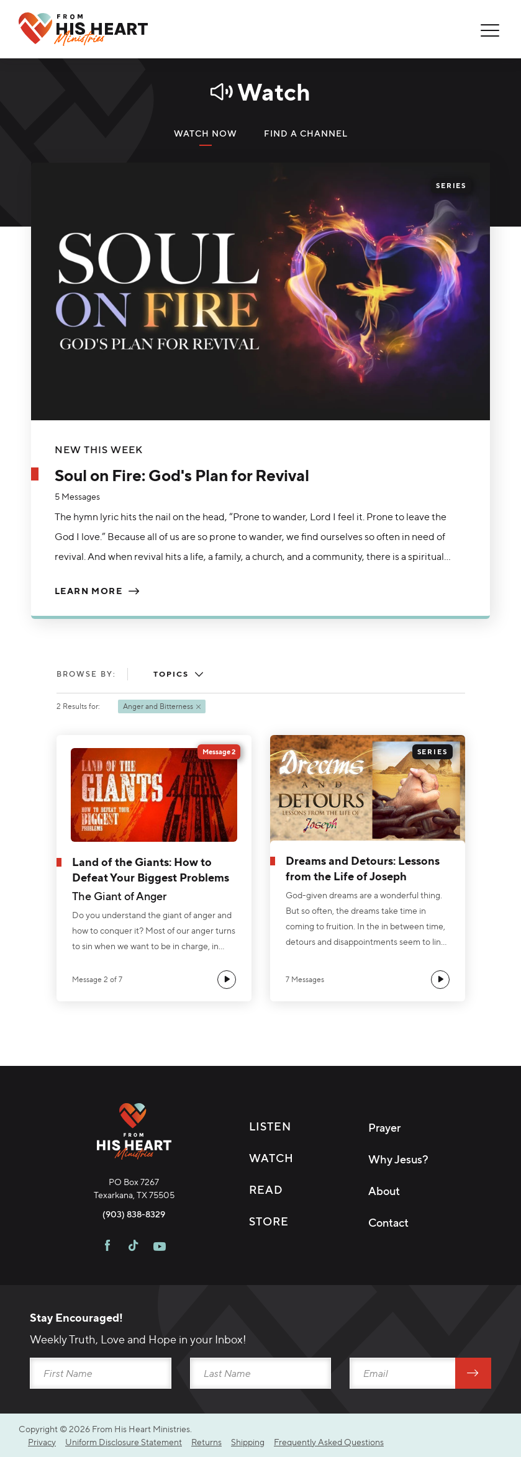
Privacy (42, 1442)
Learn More (88, 591)
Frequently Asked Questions (329, 1442)
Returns (206, 1442)
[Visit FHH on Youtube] (159, 1247)
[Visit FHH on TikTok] (133, 1247)
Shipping (248, 1442)
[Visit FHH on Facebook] (107, 1247)
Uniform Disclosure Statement (123, 1442)
